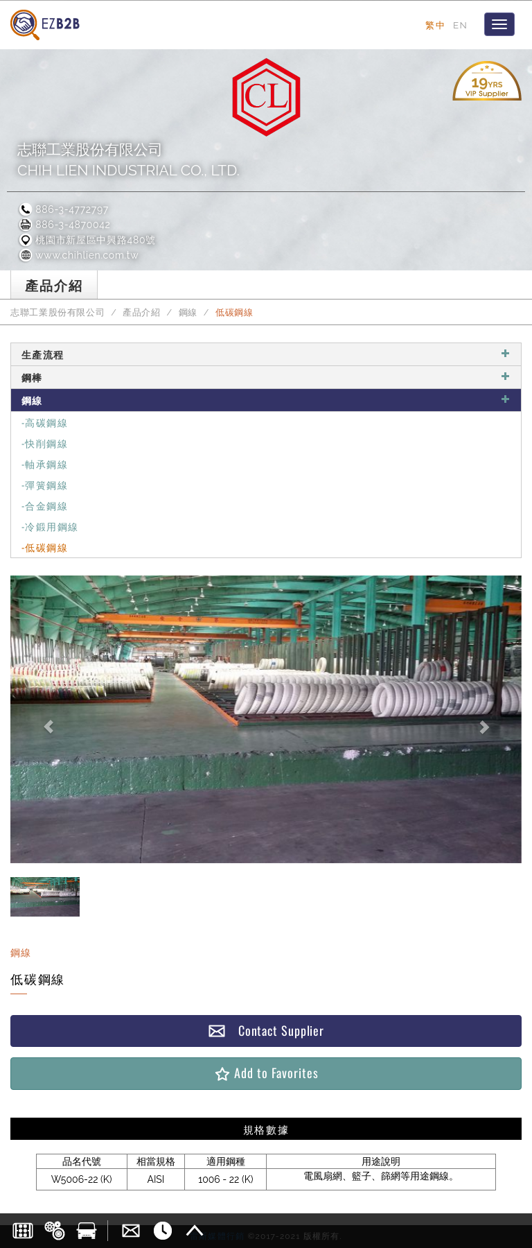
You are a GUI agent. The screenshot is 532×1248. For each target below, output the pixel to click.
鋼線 (188, 312)
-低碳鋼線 (44, 546)
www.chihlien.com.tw (78, 255)
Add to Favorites (265, 1073)
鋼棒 (266, 377)
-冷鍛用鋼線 (49, 526)
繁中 (435, 25)
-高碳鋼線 (44, 422)
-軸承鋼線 (44, 463)
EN (460, 25)
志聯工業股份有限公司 (57, 312)
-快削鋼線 (44, 442)
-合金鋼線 (44, 505)
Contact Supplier (266, 1030)
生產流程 (266, 354)
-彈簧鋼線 (44, 484)
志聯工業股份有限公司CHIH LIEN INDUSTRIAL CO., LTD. (128, 160)
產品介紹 (142, 312)
